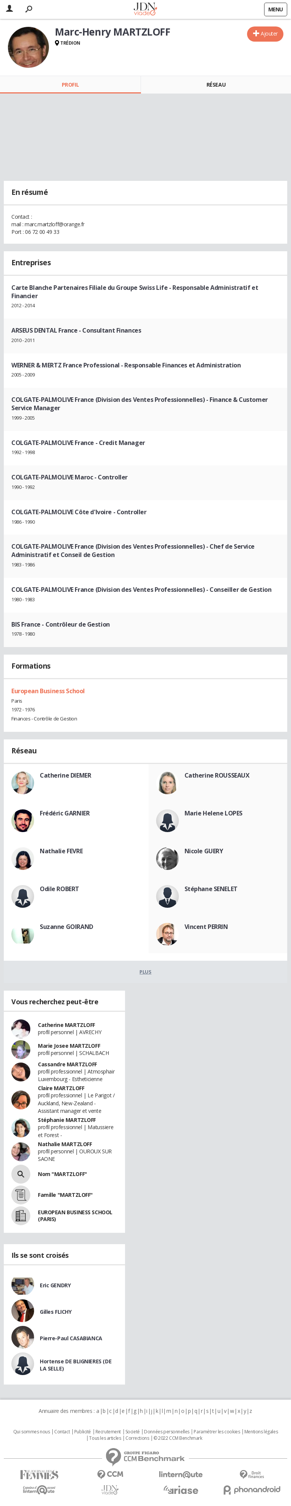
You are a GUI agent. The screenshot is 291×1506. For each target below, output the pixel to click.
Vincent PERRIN (206, 927)
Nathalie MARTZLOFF (65, 1144)
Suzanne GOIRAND (66, 927)
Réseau (216, 84)
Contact (62, 1431)
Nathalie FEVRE (61, 851)
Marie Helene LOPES (213, 813)
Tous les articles (105, 1438)
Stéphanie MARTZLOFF (67, 1119)
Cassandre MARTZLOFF (67, 1064)
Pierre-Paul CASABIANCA (71, 1338)
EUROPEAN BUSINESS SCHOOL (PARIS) (75, 1216)
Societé (132, 1431)
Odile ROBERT (59, 889)
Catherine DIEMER (65, 775)
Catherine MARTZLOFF (66, 1024)
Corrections (137, 1438)
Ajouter (269, 33)
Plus (145, 971)
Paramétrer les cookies (217, 1431)
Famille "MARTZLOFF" (65, 1194)
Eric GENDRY (55, 1285)
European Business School (48, 691)
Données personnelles (166, 1431)
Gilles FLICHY (56, 1311)
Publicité (82, 1431)
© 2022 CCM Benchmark (177, 1438)
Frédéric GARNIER (64, 813)
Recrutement (108, 1431)
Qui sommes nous (31, 1431)
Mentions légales (261, 1431)
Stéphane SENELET (211, 889)
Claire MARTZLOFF (61, 1088)
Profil (70, 84)
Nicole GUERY (204, 851)
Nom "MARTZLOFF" (62, 1174)
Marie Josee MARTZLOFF (69, 1045)
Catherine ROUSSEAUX (217, 775)
